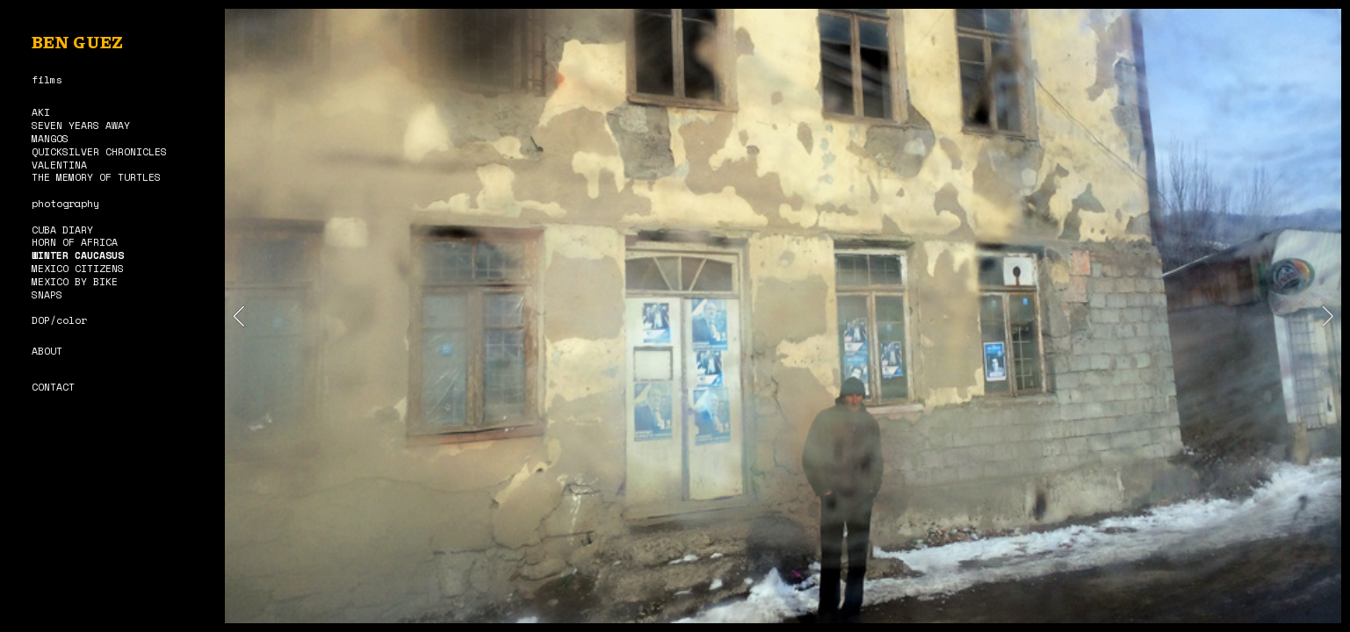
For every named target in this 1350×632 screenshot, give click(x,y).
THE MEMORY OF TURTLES (96, 176)
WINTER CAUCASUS (78, 255)
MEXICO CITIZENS (78, 268)
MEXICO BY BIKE (75, 281)
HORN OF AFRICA (75, 241)
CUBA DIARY (62, 229)
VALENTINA (59, 164)
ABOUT (47, 350)
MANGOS (50, 138)
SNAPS (47, 294)
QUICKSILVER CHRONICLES (99, 151)
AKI (41, 111)
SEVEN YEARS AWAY (81, 125)
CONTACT (53, 386)
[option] (783, 316)
